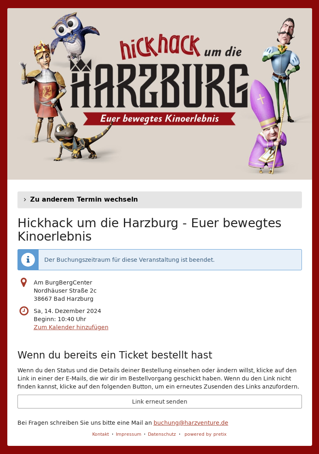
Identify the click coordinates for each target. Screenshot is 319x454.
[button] (160, 199)
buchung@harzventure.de (191, 423)
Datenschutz (162, 434)
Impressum (128, 434)
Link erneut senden (159, 401)
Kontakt (100, 434)
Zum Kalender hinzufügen (71, 327)
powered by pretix (205, 434)
